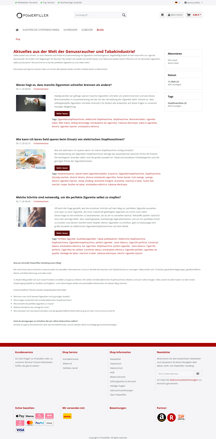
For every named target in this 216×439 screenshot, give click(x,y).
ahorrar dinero (77, 177)
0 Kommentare (41, 89)
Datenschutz (116, 368)
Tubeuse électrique (128, 122)
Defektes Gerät (70, 368)
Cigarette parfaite (134, 249)
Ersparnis (113, 173)
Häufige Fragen (117, 385)
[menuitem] (100, 15)
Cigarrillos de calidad (72, 249)
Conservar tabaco (93, 249)
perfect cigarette (104, 242)
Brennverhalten (137, 119)
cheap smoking (85, 180)
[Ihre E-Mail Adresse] (175, 374)
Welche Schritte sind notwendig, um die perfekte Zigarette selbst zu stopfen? (68, 197)
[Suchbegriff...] (100, 15)
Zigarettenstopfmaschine (131, 173)
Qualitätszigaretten (86, 238)
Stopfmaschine (120, 119)
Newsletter (115, 359)
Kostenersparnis (66, 173)
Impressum (116, 363)
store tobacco (121, 242)
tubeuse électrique (117, 184)
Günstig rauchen (60, 177)
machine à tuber (133, 180)
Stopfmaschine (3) (177, 103)
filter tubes (64, 122)
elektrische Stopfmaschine (99, 119)
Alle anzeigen (174, 84)
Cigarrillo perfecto (138, 242)
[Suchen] (124, 15)
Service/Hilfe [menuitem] (192, 2)
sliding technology (80, 122)
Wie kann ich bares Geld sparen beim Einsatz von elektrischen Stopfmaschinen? (70, 139)
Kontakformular (71, 359)
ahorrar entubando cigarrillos (101, 177)
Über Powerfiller (118, 394)
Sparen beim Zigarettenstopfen (91, 173)
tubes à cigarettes (148, 122)
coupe (64, 184)
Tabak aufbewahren (107, 238)
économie (119, 180)
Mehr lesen (62, 113)
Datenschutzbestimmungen (184, 379)
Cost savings (138, 177)
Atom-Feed (173, 63)
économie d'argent (103, 180)
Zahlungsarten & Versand (123, 381)
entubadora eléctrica (88, 126)
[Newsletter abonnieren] (197, 374)
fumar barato (123, 177)
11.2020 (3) (173, 81)
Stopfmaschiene (60, 242)
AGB (112, 372)
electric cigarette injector (64, 126)
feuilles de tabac (76, 184)
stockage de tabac (69, 253)
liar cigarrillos (89, 246)
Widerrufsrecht (117, 376)
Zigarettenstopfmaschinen (71, 119)
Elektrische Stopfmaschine (132, 238)
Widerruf (67, 363)
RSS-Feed (172, 60)
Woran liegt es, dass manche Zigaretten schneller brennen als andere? (64, 85)
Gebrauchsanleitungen (121, 390)
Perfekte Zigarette (67, 238)
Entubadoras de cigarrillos (103, 122)
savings (149, 177)
